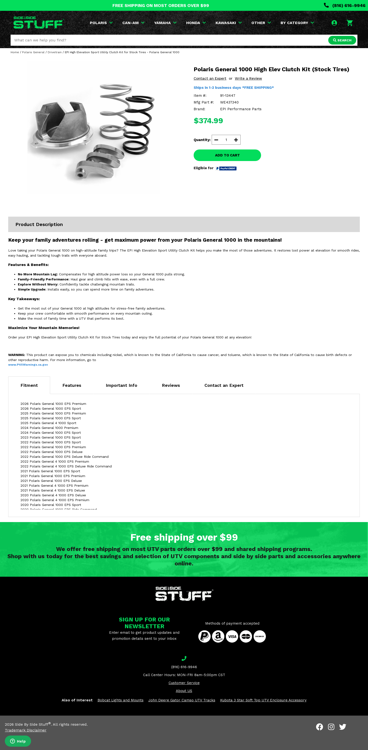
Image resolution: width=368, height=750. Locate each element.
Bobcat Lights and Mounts (121, 700)
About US (184, 691)
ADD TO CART (227, 155)
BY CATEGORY (297, 22)
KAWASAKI (229, 22)
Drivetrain (55, 52)
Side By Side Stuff (33, 724)
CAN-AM (133, 22)
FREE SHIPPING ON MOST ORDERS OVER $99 (160, 5)
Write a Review (248, 78)
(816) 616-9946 (345, 5)
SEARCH (342, 40)
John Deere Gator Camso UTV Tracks (181, 700)
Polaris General (33, 52)
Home (15, 52)
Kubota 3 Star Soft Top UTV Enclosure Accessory (263, 700)
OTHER (261, 22)
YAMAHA (165, 22)
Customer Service (184, 683)
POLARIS (101, 22)
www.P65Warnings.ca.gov (28, 364)
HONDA (196, 22)
